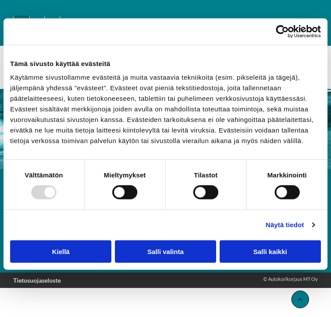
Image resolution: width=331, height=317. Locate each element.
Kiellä (61, 251)
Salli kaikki (270, 251)
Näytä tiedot (285, 225)
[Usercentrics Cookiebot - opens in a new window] (282, 31)
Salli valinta (165, 251)
